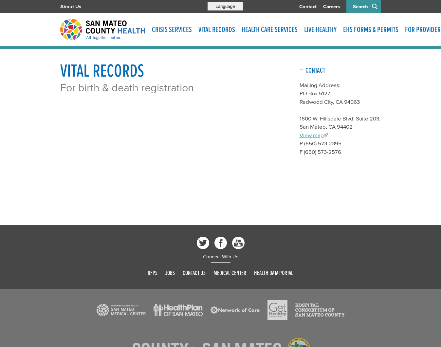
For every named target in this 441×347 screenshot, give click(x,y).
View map (312, 135)
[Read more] (121, 310)
